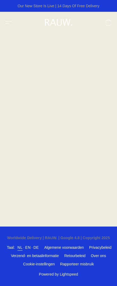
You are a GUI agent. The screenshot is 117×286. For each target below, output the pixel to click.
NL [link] (19, 247)
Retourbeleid (74, 256)
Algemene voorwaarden (64, 247)
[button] (59, 22)
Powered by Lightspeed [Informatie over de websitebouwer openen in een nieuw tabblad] (58, 274)
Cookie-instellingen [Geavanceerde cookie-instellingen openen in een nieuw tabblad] (39, 264)
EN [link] (28, 247)
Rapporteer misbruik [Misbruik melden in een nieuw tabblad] (77, 264)
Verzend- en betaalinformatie (35, 256)
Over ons (98, 256)
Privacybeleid (100, 247)
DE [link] (36, 247)
